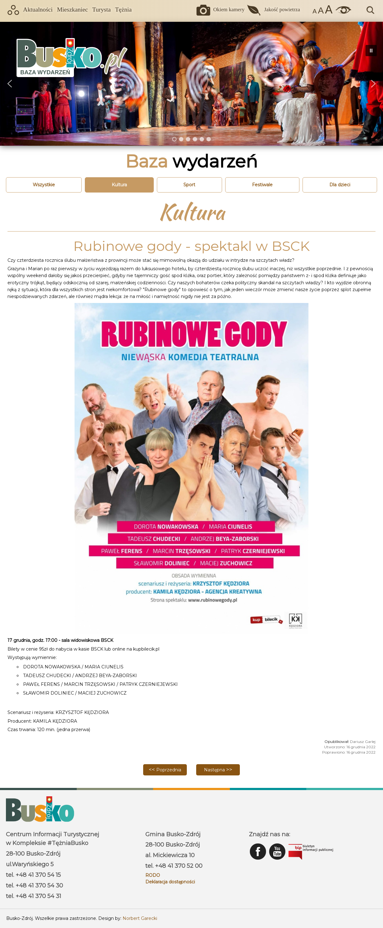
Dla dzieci (339, 185)
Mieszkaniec (72, 9)
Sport (189, 185)
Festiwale (262, 185)
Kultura (119, 185)
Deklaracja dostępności (170, 882)
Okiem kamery (229, 9)
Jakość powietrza (282, 9)
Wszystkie (44, 185)
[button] (373, 84)
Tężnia (123, 9)
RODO (152, 875)
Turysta (101, 9)
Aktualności (38, 9)
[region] (191, 84)
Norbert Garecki (140, 918)
